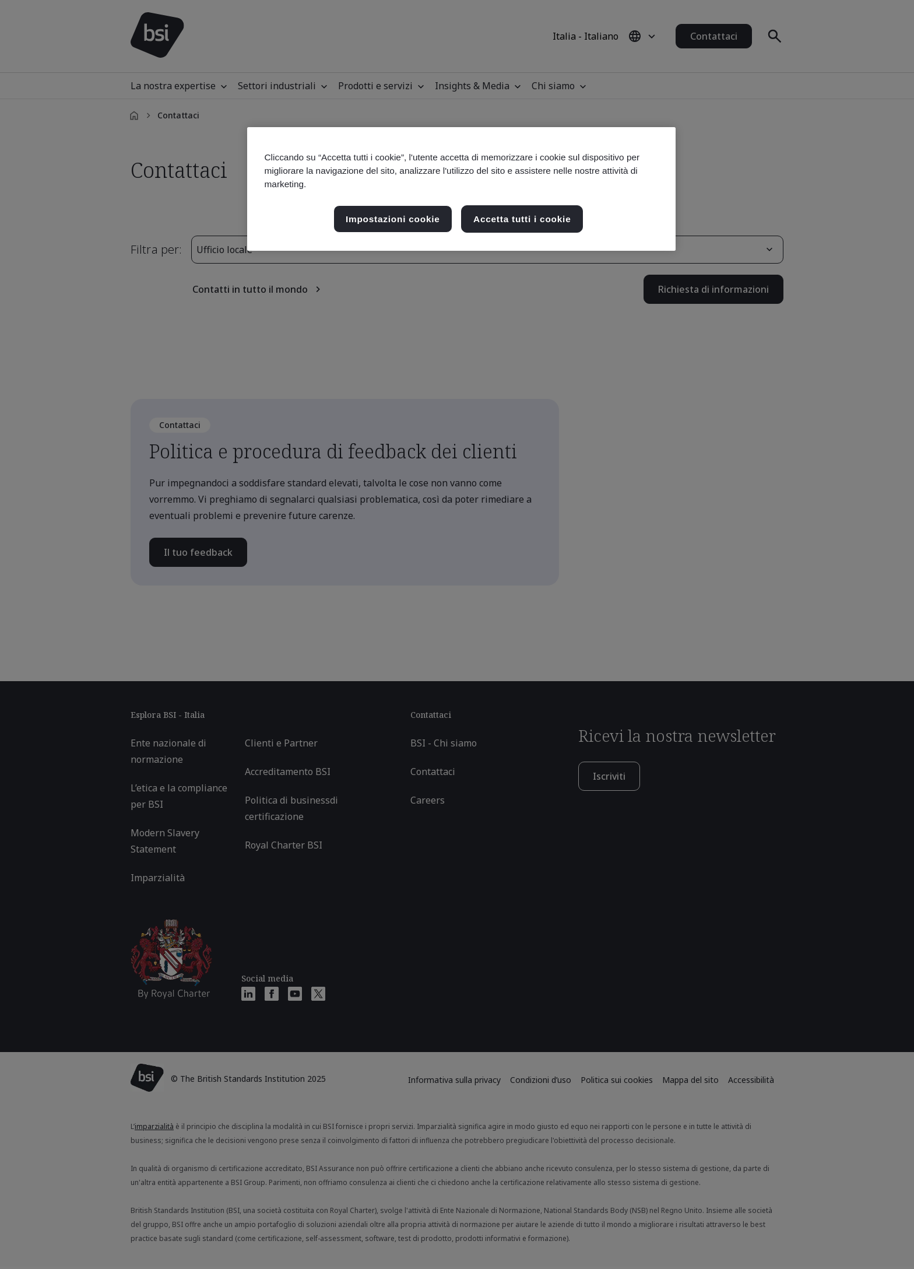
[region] (461, 189)
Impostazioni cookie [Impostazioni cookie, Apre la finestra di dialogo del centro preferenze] (393, 219)
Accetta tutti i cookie (522, 219)
